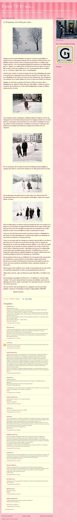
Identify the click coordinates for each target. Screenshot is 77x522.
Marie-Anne (9, 327)
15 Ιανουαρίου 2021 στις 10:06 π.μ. (14, 373)
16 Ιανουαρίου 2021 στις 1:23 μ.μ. (13, 474)
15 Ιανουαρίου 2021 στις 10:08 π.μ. (14, 392)
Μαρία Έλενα (9, 488)
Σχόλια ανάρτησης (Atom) (12, 519)
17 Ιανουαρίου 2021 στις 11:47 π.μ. (14, 494)
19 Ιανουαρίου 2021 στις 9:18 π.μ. (13, 506)
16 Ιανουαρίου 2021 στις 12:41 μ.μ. (14, 460)
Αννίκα (8, 416)
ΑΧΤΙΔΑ (8, 408)
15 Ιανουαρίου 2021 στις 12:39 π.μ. (14, 338)
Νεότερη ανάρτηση (6, 516)
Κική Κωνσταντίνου (11, 397)
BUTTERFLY (10, 479)
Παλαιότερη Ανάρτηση (46, 516)
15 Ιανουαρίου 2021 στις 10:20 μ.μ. (14, 430)
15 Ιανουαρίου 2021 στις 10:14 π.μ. (14, 403)
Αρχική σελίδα (26, 516)
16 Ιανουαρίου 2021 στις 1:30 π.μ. (13, 448)
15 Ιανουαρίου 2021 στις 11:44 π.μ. (14, 412)
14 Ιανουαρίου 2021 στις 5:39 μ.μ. (13, 323)
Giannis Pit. (9, 306)
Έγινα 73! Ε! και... (17, 6)
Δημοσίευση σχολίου (9, 509)
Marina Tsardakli (10, 465)
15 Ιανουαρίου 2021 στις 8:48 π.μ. (13, 348)
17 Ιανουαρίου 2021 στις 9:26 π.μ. (13, 484)
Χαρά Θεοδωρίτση (11, 352)
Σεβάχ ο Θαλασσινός (11, 498)
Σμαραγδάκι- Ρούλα (11, 434)
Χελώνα (8, 342)
